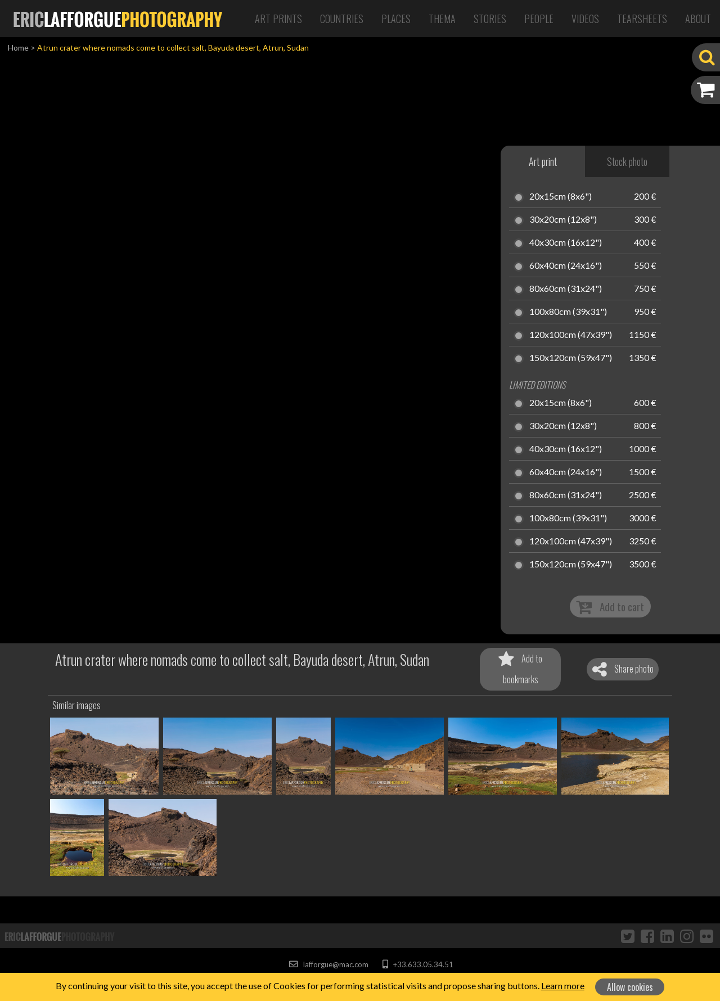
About (698, 18)
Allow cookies (630, 987)
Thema (442, 18)
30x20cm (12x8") (563, 219)
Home (18, 47)
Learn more (562, 985)
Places (396, 18)
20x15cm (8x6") (560, 196)
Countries (341, 18)
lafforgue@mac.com (328, 964)
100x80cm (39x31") (568, 312)
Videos (585, 18)
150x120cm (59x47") (570, 358)
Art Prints (278, 18)
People (539, 18)
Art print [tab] (543, 161)
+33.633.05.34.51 (417, 964)
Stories (490, 18)
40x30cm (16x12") (565, 242)
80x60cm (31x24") (565, 289)
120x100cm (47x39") (570, 335)
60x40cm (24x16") (565, 265)
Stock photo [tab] (627, 161)
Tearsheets (642, 18)
